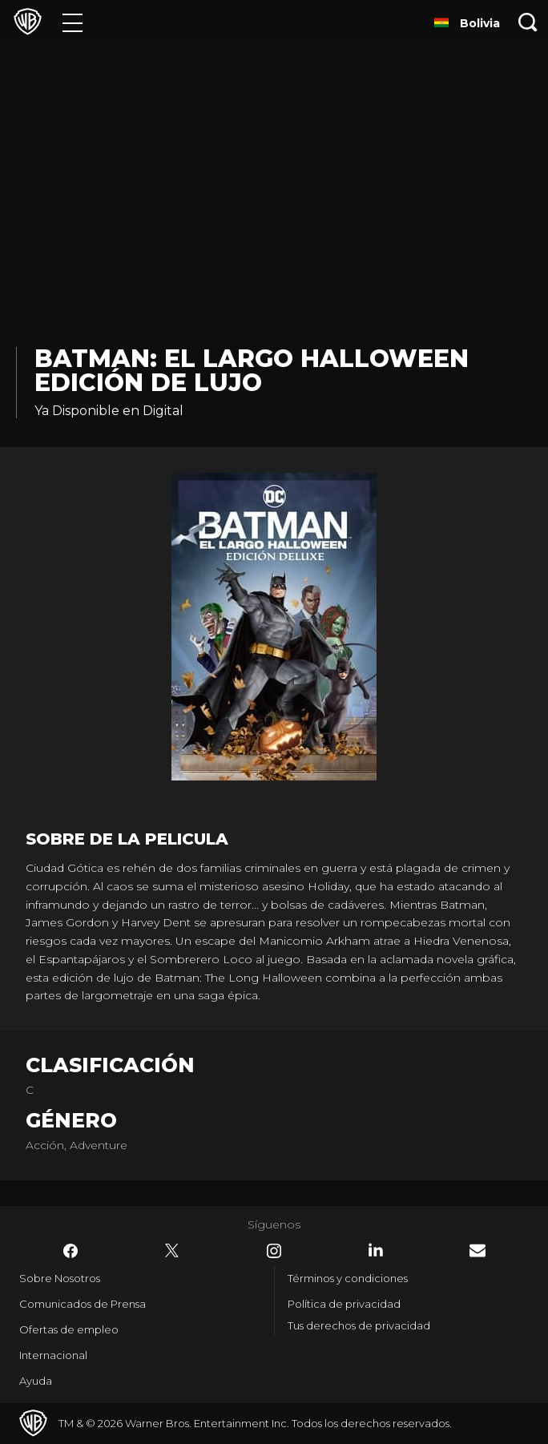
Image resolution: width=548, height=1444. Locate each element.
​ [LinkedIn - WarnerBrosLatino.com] (375, 1250)
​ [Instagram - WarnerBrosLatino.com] (274, 1251)
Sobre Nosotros (59, 1278)
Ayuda (35, 1380)
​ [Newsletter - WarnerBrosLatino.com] (477, 1250)
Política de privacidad (344, 1303)
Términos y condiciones (348, 1278)
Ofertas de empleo (69, 1329)
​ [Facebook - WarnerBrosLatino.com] (70, 1251)
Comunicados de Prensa (82, 1303)
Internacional (53, 1355)
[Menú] (72, 22)
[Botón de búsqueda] (528, 22)
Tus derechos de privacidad (359, 1325)
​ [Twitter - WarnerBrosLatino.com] (172, 1251)
